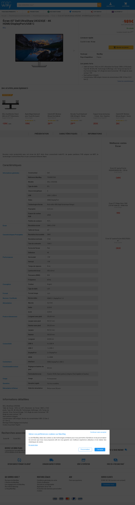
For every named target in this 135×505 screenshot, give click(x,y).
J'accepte (100, 449)
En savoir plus (33, 445)
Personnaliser (85, 449)
